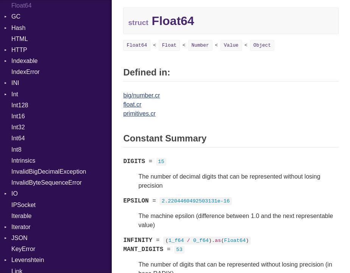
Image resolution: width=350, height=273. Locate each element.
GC (15, 16)
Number (200, 45)
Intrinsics (23, 160)
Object (262, 45)
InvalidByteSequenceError (46, 182)
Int (14, 94)
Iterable (21, 216)
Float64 (21, 5)
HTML (19, 39)
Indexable (24, 61)
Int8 (16, 149)
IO (14, 193)
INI (15, 83)
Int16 (18, 116)
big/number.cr (141, 95)
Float (169, 45)
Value (231, 45)
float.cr (132, 104)
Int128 (19, 105)
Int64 (18, 138)
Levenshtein (27, 260)
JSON (19, 238)
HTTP (19, 50)
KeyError (23, 249)
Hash (18, 28)
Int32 (18, 127)
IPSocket (23, 205)
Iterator (21, 227)
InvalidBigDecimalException (48, 171)
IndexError (25, 72)
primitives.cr (139, 113)
